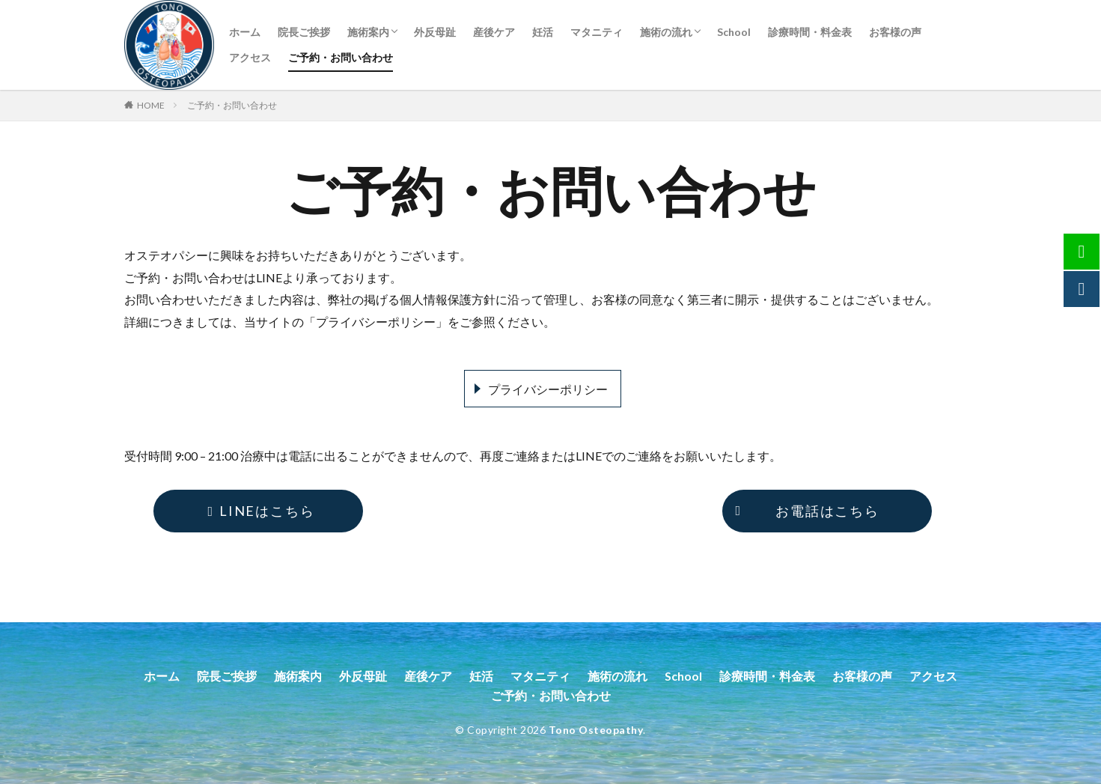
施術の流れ (666, 31)
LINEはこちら (259, 510)
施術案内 (368, 31)
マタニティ (596, 31)
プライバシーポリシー (548, 389)
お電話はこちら (804, 510)
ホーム (244, 31)
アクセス (250, 57)
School (734, 31)
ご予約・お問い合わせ (340, 57)
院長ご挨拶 (304, 31)
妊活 (542, 31)
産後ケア (494, 31)
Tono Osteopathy (596, 729)
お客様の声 (895, 31)
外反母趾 (435, 31)
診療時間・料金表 (810, 31)
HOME (151, 105)
